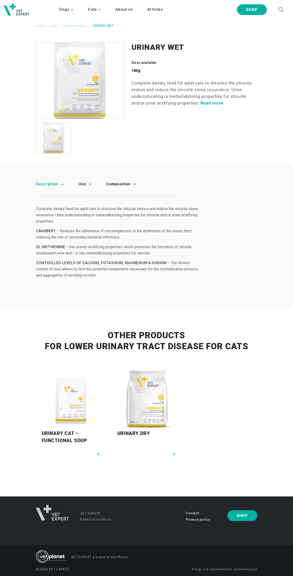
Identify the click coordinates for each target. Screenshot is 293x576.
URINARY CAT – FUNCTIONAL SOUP (64, 436)
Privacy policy (198, 519)
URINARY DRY (133, 433)
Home (40, 26)
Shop (251, 9)
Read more (211, 103)
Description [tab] (47, 184)
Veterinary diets (75, 26)
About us (124, 9)
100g (136, 70)
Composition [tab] (118, 184)
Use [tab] (82, 184)
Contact (193, 513)
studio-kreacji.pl (245, 569)
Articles (155, 9)
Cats (54, 26)
